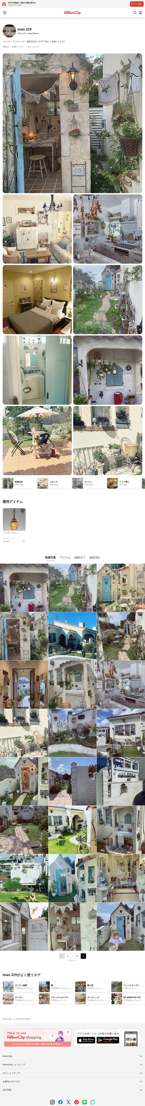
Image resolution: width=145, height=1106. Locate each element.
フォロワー (18, 47)
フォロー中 (33, 47)
